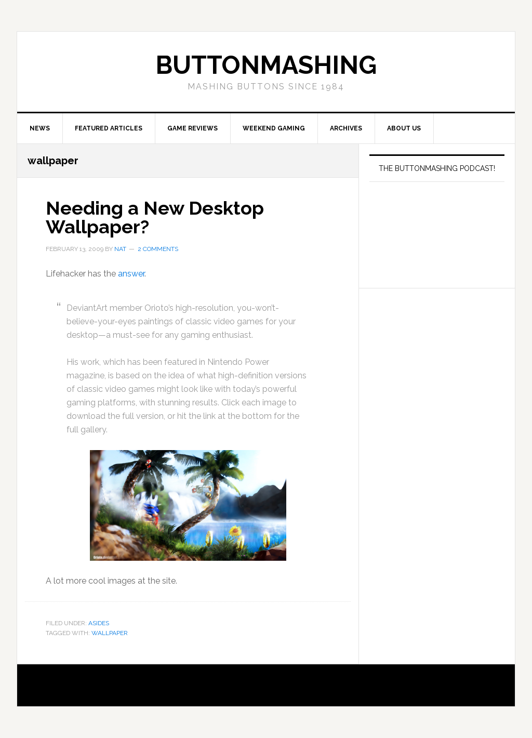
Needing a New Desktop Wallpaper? (155, 217)
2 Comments (158, 249)
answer (131, 274)
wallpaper (109, 633)
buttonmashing (266, 65)
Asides (98, 623)
